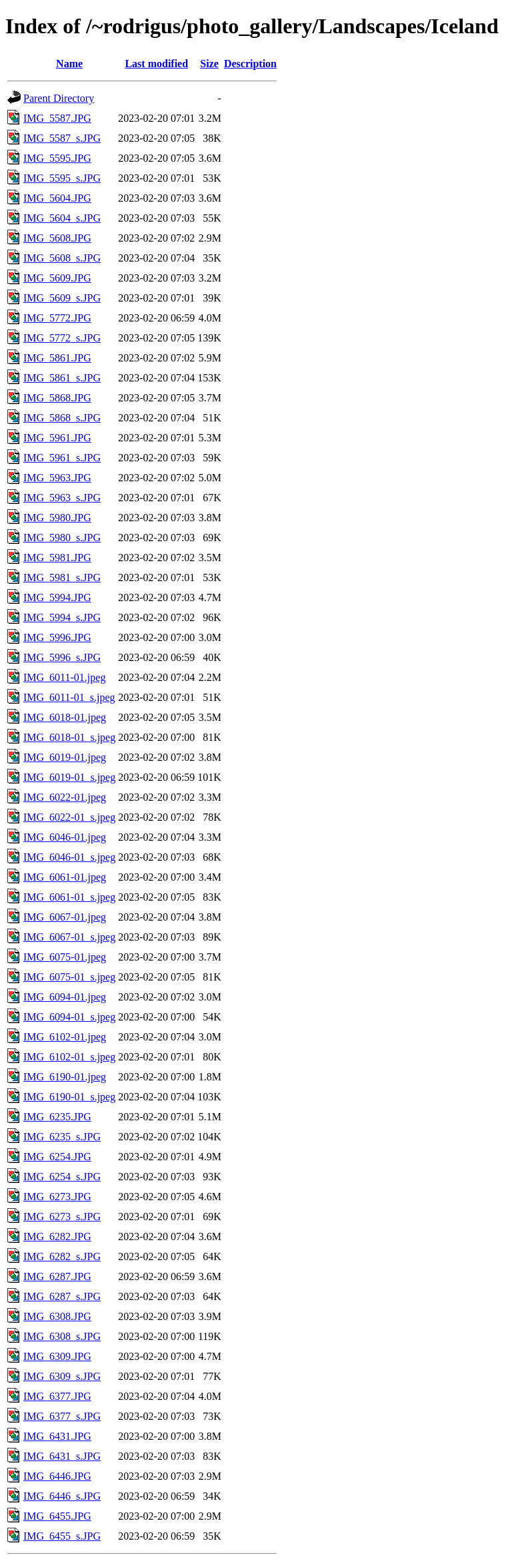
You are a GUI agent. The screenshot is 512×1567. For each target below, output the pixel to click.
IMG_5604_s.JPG (62, 218)
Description (250, 63)
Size (209, 63)
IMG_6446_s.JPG (62, 1496)
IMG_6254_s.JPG (62, 1176)
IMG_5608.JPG (57, 238)
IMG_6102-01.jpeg (64, 1036)
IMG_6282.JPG (57, 1236)
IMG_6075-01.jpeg (64, 957)
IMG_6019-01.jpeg (64, 757)
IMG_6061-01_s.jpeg (69, 897)
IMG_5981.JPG (57, 557)
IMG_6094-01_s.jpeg (69, 1016)
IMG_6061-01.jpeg (64, 877)
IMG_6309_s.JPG (62, 1376)
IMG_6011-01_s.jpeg (69, 697)
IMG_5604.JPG (57, 198)
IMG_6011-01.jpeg (64, 677)
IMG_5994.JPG (57, 597)
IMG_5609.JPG (57, 278)
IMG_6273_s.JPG (62, 1216)
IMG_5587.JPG (57, 118)
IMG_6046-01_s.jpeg (69, 857)
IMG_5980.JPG (57, 517)
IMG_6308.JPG (57, 1316)
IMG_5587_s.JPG (62, 138)
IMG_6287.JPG (57, 1276)
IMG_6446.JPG (57, 1476)
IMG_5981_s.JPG (62, 577)
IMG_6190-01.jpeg (64, 1076)
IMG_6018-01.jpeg (64, 717)
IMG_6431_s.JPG (62, 1456)
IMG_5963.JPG (57, 477)
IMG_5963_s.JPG (62, 497)
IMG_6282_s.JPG (62, 1256)
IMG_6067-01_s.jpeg (69, 937)
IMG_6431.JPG (57, 1436)
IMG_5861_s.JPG (62, 377)
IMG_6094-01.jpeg (64, 997)
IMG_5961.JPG (57, 437)
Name (69, 63)
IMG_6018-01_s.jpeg (69, 737)
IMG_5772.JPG (57, 318)
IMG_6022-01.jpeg (64, 797)
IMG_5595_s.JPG (62, 178)
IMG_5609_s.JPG (62, 298)
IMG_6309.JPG (57, 1356)
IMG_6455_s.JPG (62, 1536)
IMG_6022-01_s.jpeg (69, 817)
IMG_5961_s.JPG (62, 457)
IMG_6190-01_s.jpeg (69, 1096)
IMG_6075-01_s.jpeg (69, 977)
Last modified (156, 63)
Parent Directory (58, 98)
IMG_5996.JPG (57, 637)
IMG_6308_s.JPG (62, 1336)
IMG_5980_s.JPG (62, 537)
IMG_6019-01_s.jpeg (69, 777)
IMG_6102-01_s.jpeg (69, 1056)
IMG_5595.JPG (57, 158)
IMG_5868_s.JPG (62, 417)
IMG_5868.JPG (57, 397)
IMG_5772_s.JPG (62, 337)
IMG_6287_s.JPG (62, 1296)
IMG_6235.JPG (57, 1116)
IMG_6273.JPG (57, 1196)
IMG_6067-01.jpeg (64, 917)
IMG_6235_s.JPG (62, 1136)
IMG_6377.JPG (57, 1396)
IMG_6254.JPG (57, 1156)
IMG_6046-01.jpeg (64, 837)
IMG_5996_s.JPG (62, 657)
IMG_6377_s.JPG (62, 1416)
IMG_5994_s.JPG (62, 617)
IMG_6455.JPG (57, 1516)
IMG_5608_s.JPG (62, 258)
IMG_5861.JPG (57, 357)
